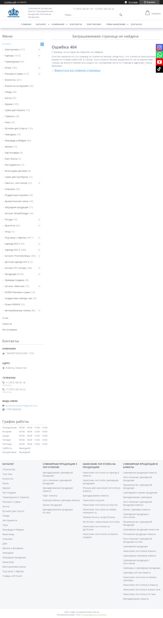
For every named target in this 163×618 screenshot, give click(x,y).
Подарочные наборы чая (18, 298)
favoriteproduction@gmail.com (21, 405)
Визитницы (8, 534)
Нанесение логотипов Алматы (139, 551)
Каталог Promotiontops (17, 255)
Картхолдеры (12, 152)
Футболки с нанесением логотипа (101, 521)
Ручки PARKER (12, 304)
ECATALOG (136, 24)
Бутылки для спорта (13, 511)
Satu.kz (96, 612)
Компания (58, 24)
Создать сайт (10, 2)
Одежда (9, 55)
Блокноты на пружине (17, 85)
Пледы (8, 91)
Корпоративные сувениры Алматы (61, 500)
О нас (5, 317)
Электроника (12, 49)
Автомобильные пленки (18, 310)
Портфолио (94, 24)
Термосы (9, 116)
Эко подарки (9, 492)
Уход (7, 231)
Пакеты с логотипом (16, 182)
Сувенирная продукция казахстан (141, 529)
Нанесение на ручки (93, 500)
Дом (4, 543)
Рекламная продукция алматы (139, 534)
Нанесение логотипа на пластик (100, 504)
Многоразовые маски (14, 566)
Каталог (41, 24)
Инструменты (12, 164)
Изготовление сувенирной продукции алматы (137, 503)
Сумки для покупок (15, 110)
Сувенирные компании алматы (139, 555)
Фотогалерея (9, 329)
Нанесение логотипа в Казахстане (141, 589)
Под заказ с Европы (15, 237)
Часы (7, 122)
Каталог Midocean (15, 286)
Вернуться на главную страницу (77, 70)
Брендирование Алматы (96, 495)
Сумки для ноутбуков (16, 176)
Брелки (8, 146)
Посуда (9, 219)
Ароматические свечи (16, 201)
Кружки (9, 104)
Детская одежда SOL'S (17, 261)
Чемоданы (10, 134)
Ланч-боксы (11, 158)
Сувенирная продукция (135, 546)
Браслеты (10, 225)
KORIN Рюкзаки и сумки (17, 292)
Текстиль (7, 474)
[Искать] (121, 15)
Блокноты (10, 79)
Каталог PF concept (15, 267)
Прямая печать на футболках (99, 517)
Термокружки (12, 61)
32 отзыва (133, 2)
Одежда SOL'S (12, 249)
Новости (7, 323)
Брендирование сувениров (137, 497)
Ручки (8, 67)
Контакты (76, 24)
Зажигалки (8, 562)
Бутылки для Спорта (16, 128)
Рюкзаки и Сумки (14, 73)
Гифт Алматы (50, 495)
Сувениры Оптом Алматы (137, 572)
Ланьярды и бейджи (15, 140)
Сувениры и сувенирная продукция (141, 567)
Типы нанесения (115, 24)
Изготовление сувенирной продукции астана (137, 540)
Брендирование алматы (136, 598)
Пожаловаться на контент (94, 615)
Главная (26, 24)
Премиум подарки (14, 280)
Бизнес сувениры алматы (136, 509)
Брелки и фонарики (12, 548)
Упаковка (10, 189)
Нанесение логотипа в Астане (139, 594)
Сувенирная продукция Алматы (140, 472)
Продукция (10, 274)
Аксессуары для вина (16, 170)
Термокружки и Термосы (15, 497)
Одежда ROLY (12, 243)
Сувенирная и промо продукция (140, 492)
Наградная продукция (16, 207)
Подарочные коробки (16, 195)
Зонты (8, 98)
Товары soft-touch (12, 575)
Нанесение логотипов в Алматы (140, 584)
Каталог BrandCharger (17, 213)
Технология (8, 469)
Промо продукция (52, 504)
